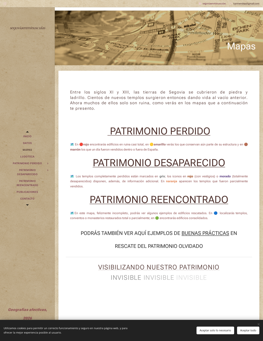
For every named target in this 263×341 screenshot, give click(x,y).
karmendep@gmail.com (246, 3)
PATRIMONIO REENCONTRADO (159, 200)
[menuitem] (27, 136)
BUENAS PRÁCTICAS (205, 233)
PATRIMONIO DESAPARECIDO (159, 163)
